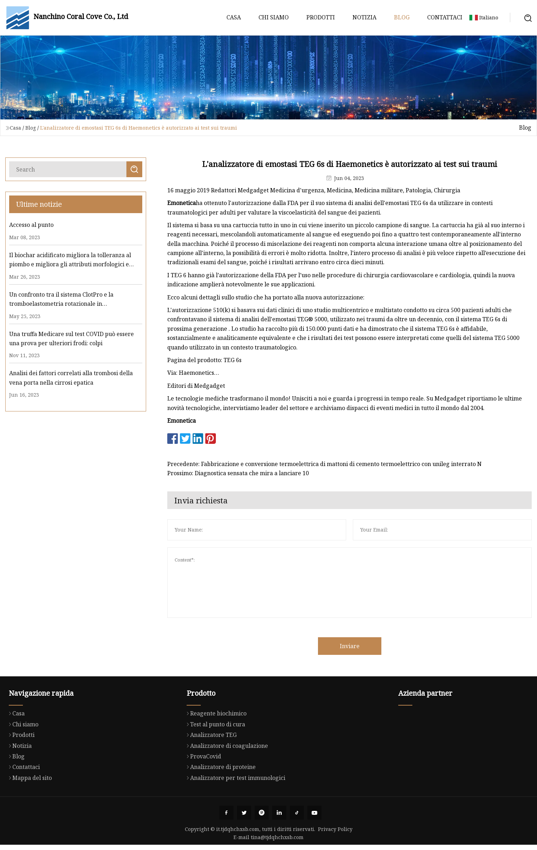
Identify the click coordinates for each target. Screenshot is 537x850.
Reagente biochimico (214, 741)
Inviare (366, 646)
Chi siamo (273, 17)
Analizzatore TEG (210, 762)
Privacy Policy (335, 829)
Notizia (364, 17)
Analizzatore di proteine (219, 794)
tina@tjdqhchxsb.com (277, 837)
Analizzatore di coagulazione (225, 773)
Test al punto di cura (214, 752)
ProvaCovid (202, 784)
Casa (233, 17)
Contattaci (444, 17)
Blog (402, 17)
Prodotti (320, 17)
